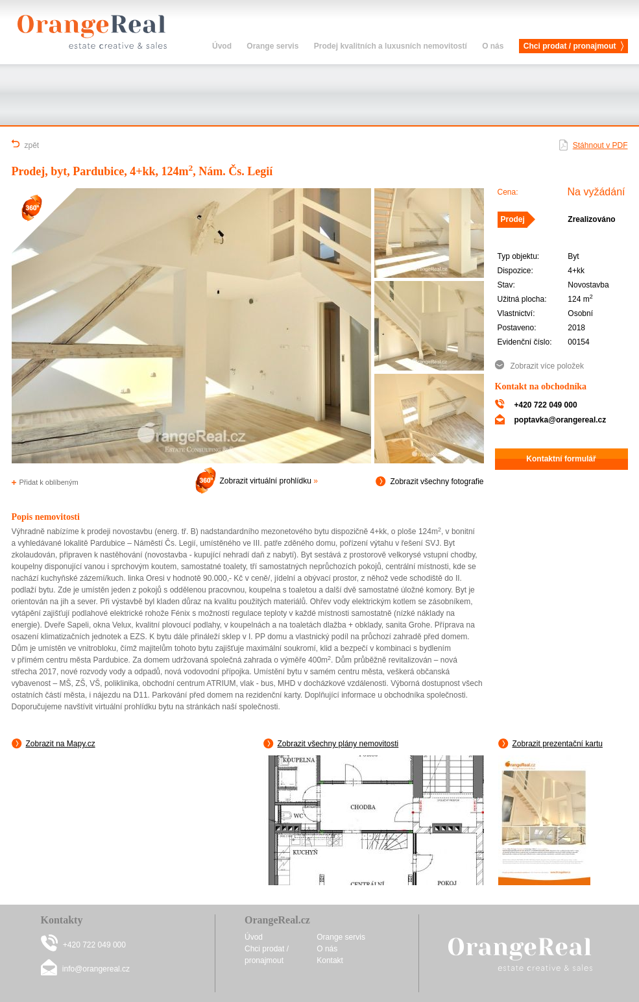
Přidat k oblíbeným (45, 482)
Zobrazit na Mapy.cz (53, 744)
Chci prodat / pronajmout (570, 46)
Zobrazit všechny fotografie (429, 481)
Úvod (222, 46)
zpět (26, 145)
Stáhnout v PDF (600, 145)
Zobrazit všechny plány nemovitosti (331, 744)
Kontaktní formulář (561, 458)
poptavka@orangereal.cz (560, 419)
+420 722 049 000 (545, 404)
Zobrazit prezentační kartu (550, 744)
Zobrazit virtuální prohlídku (253, 480)
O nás (492, 46)
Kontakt (330, 960)
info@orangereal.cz (96, 968)
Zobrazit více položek (547, 366)
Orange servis (272, 46)
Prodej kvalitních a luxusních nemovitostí (390, 46)
